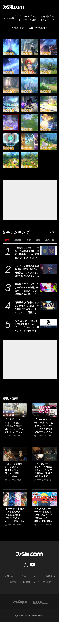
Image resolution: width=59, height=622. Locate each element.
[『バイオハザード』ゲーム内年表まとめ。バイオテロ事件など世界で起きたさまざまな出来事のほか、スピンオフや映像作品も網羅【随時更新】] (44, 454)
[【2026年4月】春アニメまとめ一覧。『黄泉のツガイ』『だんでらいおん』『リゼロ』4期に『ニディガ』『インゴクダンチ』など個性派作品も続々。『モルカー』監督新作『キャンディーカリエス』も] (15, 499)
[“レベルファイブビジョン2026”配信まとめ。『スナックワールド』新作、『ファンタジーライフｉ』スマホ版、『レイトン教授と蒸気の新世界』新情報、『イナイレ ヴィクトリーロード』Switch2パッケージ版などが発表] (48, 323)
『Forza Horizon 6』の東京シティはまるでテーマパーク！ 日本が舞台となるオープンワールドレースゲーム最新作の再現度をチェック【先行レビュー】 (43, 425)
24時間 (17, 240)
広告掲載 (46, 582)
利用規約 (50, 576)
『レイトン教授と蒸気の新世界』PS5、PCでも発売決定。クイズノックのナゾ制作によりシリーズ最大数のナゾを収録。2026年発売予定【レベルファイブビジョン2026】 (27, 271)
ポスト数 (49, 240)
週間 (28, 240)
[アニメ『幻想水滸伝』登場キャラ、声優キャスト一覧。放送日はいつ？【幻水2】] (15, 454)
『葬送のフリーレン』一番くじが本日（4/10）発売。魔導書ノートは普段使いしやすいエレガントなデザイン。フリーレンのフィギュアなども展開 (27, 252)
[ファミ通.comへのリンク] (13, 7)
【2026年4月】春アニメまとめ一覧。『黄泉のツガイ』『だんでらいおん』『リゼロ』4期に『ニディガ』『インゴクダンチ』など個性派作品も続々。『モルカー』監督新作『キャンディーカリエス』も (14, 515)
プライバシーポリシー (32, 576)
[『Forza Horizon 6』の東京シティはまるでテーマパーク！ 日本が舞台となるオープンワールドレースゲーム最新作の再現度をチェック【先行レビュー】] (44, 410)
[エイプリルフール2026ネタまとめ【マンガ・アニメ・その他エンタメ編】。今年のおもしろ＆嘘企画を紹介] (44, 499)
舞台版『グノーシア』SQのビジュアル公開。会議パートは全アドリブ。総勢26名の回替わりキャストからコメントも (27, 289)
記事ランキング (16, 232)
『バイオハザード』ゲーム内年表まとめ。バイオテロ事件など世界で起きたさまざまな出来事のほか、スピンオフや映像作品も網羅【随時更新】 (43, 470)
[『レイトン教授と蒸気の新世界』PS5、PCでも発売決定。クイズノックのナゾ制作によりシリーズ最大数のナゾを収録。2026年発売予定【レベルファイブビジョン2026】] (48, 269)
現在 (7, 240)
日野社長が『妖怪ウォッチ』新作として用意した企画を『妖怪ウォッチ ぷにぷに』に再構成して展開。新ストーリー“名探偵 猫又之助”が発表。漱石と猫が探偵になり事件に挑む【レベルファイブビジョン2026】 (27, 307)
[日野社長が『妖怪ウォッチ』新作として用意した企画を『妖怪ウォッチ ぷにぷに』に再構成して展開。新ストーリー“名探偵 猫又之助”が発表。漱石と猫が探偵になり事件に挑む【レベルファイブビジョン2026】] (48, 305)
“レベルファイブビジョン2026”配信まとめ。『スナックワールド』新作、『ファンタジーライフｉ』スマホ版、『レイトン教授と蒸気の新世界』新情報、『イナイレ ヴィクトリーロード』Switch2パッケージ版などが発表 (27, 326)
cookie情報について (29, 582)
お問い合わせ (11, 576)
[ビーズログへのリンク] (40, 602)
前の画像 (19, 28)
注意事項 (12, 582)
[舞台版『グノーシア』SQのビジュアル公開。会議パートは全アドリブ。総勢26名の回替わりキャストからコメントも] (48, 287)
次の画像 (40, 28)
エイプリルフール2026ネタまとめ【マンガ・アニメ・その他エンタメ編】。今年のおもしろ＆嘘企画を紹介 (43, 515)
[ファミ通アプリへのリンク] (20, 602)
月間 (38, 240)
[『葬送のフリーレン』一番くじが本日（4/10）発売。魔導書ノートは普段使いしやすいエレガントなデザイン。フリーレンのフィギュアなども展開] (48, 250)
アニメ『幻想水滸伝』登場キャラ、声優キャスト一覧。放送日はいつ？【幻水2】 (14, 470)
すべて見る (52, 232)
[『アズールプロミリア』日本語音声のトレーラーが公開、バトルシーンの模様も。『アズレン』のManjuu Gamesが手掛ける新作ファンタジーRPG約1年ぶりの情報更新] (11, 47)
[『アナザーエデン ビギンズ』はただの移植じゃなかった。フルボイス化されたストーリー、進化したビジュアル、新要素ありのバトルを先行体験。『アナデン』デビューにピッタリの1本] (15, 410)
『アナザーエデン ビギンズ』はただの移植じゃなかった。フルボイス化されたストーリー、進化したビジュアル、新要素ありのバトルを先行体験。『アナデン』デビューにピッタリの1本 (14, 425)
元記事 (8, 18)
